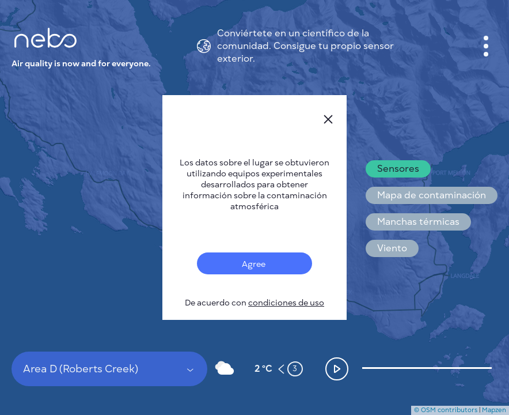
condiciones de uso (286, 302)
